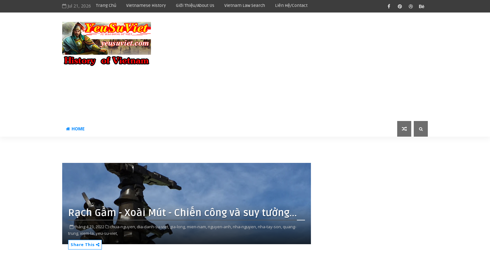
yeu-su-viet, (107, 233)
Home (75, 129)
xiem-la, (87, 233)
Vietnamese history (146, 5)
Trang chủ (106, 5)
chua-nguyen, (123, 226)
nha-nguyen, (245, 226)
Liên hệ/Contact (291, 5)
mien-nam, (197, 226)
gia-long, (178, 226)
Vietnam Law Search (244, 5)
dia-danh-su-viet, (153, 226)
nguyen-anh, (220, 226)
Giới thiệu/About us (195, 5)
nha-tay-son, (270, 226)
